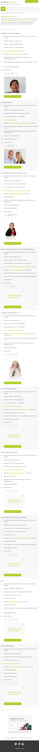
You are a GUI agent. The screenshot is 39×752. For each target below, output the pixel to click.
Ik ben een (31, 1)
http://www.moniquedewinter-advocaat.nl (19, 538)
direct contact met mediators (25, 20)
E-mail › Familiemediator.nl (10, 120)
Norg (10, 320)
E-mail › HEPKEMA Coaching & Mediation (14, 51)
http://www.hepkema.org (15, 54)
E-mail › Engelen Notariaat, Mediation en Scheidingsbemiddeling (20, 266)
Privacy (22, 748)
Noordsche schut (13, 525)
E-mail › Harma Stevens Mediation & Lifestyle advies (17, 190)
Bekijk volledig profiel (12, 96)
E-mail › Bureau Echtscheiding (11, 663)
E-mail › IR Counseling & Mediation (13, 406)
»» (13, 29)
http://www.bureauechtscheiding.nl (17, 666)
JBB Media (18, 748)
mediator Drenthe (8, 20)
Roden (11, 460)
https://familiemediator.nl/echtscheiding (18, 123)
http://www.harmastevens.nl (16, 193)
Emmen (11, 180)
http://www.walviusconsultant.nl (16, 473)
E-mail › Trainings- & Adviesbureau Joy (14, 330)
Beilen (10, 257)
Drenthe (6, 41)
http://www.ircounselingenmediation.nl (18, 409)
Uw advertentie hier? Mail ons (19, 732)
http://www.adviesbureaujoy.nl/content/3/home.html (21, 333)
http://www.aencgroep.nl (15, 601)
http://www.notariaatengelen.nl (16, 270)
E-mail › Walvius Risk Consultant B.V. (13, 469)
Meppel (11, 41)
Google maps (18, 41)
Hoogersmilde (12, 110)
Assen (10, 653)
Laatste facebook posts (10, 139)
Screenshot (25, 54)
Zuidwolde (11, 588)
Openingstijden (8, 279)
